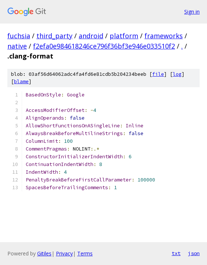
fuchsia (18, 35)
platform (124, 35)
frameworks (163, 35)
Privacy (64, 253)
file (158, 74)
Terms (85, 253)
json (194, 253)
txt (176, 253)
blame (21, 81)
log (177, 74)
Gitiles (44, 253)
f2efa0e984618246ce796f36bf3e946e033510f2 (104, 46)
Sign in (192, 11)
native (17, 46)
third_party (54, 35)
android (91, 35)
